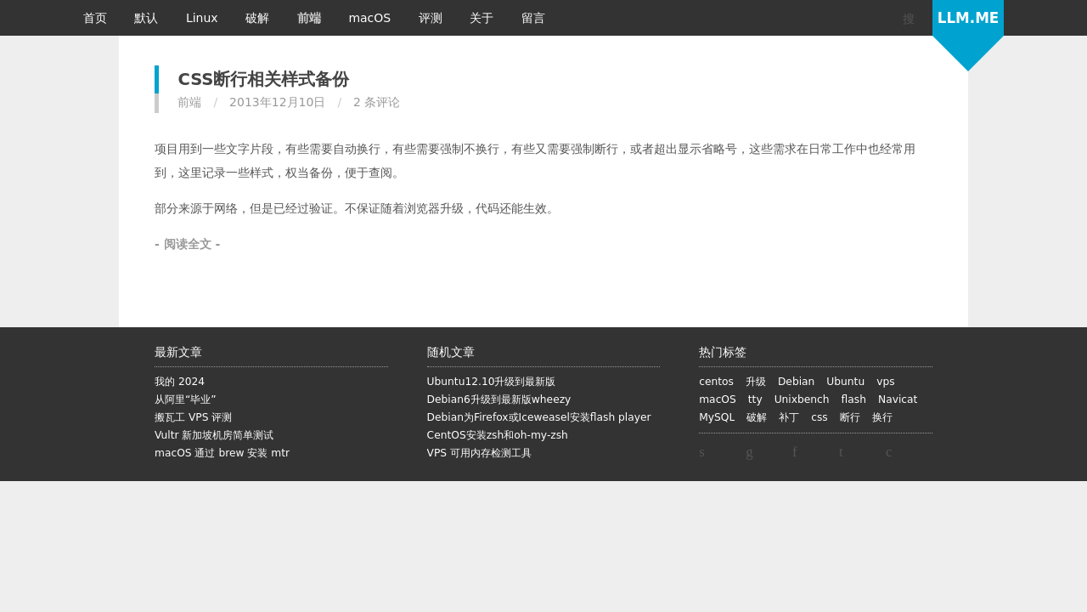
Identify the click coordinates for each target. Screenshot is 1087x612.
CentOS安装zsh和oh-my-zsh (497, 435)
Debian (796, 382)
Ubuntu (845, 382)
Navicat (897, 399)
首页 (96, 18)
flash (854, 399)
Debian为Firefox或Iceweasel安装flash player (539, 417)
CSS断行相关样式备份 (263, 79)
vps (885, 382)
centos (716, 382)
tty (755, 399)
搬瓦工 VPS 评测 (193, 417)
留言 (533, 18)
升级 (756, 382)
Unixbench (802, 399)
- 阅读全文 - (187, 244)
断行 (850, 417)
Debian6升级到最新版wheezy (499, 399)
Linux (204, 18)
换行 (882, 417)
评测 (432, 18)
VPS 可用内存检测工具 (479, 453)
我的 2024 (180, 382)
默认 (147, 18)
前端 (311, 18)
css (819, 417)
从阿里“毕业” (186, 399)
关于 (483, 18)
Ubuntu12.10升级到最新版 (491, 382)
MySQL (717, 417)
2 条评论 (376, 102)
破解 (259, 18)
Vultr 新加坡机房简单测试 (214, 435)
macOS (371, 18)
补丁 (789, 417)
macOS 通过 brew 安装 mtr (222, 453)
